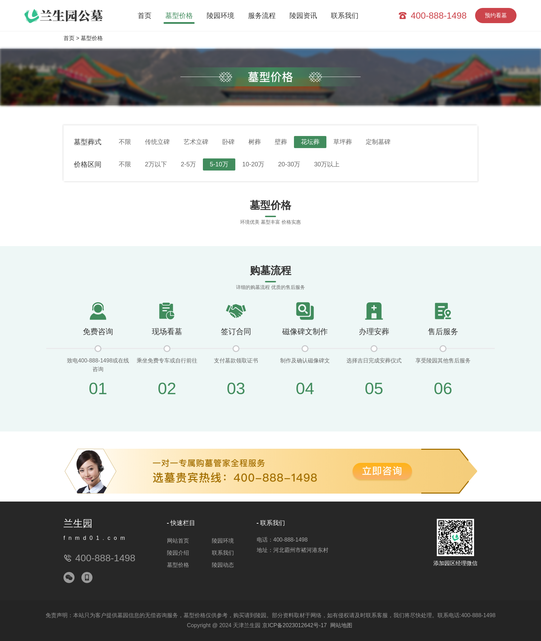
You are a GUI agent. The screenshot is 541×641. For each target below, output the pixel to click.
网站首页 (178, 541)
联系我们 (344, 15)
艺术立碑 (196, 141)
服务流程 (262, 15)
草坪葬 (342, 141)
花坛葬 (310, 141)
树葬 (254, 141)
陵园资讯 (303, 15)
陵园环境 (220, 15)
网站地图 (341, 625)
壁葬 (281, 141)
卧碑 (228, 141)
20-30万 (289, 164)
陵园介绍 (178, 553)
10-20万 (253, 164)
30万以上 (327, 164)
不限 (125, 141)
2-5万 (188, 164)
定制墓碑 (378, 141)
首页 (144, 15)
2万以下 (156, 164)
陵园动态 (223, 565)
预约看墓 (496, 15)
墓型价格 (179, 15)
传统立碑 (157, 141)
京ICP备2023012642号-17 (294, 625)
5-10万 (219, 164)
